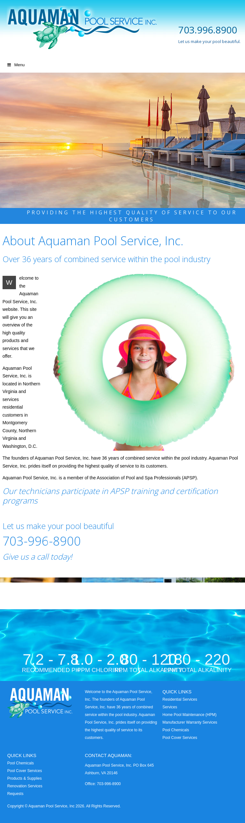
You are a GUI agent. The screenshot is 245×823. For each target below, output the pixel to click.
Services (169, 707)
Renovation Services (24, 786)
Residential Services (179, 699)
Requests (15, 793)
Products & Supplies (24, 778)
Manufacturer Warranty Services (189, 722)
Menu (15, 64)
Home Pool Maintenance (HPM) (189, 714)
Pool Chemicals (175, 730)
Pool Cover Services (179, 737)
